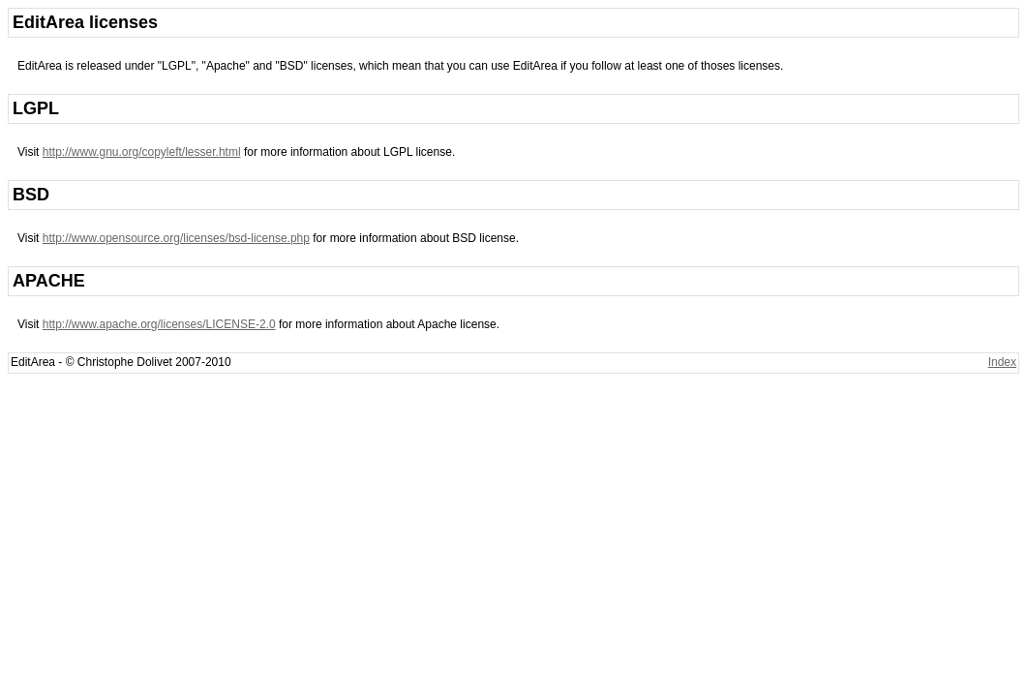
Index (1002, 362)
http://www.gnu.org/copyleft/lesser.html (142, 152)
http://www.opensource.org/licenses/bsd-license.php (176, 238)
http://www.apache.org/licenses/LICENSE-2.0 (159, 324)
